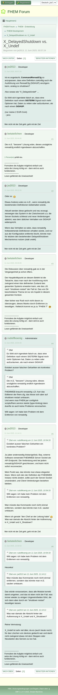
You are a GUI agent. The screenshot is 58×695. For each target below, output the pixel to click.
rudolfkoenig (14, 338)
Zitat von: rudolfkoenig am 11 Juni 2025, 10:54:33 (30, 440)
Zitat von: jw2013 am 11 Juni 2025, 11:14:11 (27, 574)
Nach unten (8, 58)
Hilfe (9, 689)
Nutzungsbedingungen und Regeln (25, 689)
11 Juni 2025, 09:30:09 (12, 263)
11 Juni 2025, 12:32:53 (12, 546)
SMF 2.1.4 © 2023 (22, 692)
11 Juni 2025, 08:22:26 (12, 190)
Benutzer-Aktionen (45, 58)
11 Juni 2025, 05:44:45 (12, 138)
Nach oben (8, 671)
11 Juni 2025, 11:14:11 (12, 433)
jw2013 (11, 66)
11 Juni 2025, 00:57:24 (12, 71)
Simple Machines (36, 692)
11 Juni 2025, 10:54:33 (12, 343)
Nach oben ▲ (45, 689)
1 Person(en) (9, 157)
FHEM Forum (19, 12)
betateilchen (14, 133)
